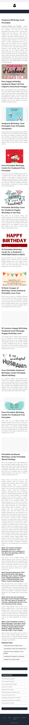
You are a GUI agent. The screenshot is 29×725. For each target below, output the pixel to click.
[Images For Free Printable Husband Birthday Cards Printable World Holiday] (14, 360)
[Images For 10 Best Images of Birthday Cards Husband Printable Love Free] (14, 278)
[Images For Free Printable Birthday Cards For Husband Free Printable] (14, 155)
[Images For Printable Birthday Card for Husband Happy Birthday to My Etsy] (14, 197)
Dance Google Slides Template (9, 684)
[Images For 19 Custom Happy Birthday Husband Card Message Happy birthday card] (14, 318)
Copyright (24, 717)
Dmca (4, 717)
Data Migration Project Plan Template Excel (15, 648)
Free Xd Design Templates (8, 678)
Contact (9, 717)
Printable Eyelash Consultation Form (11, 692)
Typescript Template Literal (8, 695)
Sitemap (14, 719)
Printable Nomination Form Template (11, 700)
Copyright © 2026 (14, 722)
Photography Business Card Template (11, 697)
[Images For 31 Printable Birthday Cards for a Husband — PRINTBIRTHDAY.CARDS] (14, 239)
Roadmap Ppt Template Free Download (14, 656)
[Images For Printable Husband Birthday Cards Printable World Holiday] (14, 444)
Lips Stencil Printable (7, 686)
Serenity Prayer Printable (8, 703)
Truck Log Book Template (8, 681)
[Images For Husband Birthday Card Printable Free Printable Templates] (14, 113)
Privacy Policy (16, 717)
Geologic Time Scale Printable (11, 659)
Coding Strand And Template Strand (13, 645)
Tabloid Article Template (8, 689)
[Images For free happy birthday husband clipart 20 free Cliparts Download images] (14, 71)
